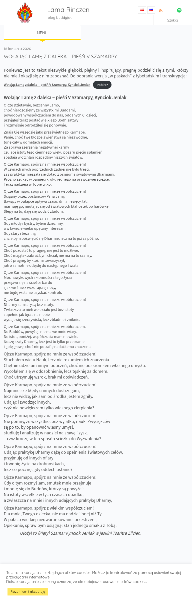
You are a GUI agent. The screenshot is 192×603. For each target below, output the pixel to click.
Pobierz (102, 84)
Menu (42, 32)
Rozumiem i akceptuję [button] (27, 591)
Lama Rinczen (68, 10)
